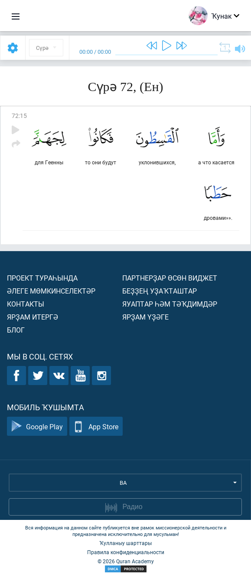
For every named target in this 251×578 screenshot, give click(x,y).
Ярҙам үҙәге (145, 316)
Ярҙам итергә (32, 316)
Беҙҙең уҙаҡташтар (159, 290)
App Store (96, 426)
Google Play (37, 426)
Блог (16, 329)
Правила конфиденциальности (125, 552)
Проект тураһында (42, 277)
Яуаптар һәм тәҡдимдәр (169, 303)
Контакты (25, 303)
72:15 (19, 115)
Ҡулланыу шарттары (125, 542)
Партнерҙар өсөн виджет (169, 277)
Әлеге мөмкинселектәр (51, 290)
